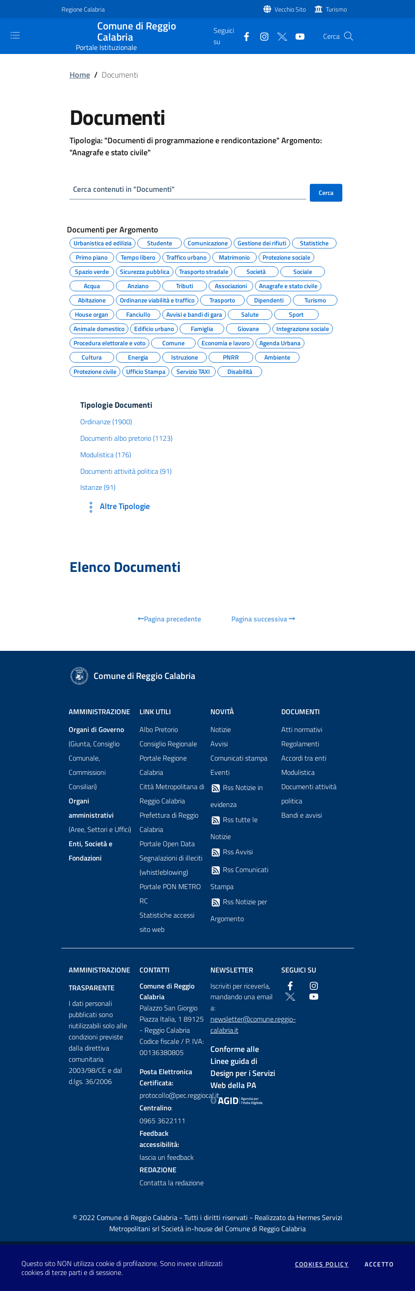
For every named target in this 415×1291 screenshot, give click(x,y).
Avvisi (219, 744)
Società (256, 270)
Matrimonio (234, 256)
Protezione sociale (286, 256)
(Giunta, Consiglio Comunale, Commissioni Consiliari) (96, 758)
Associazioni (231, 285)
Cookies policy (322, 1264)
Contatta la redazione (172, 1183)
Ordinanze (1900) (106, 422)
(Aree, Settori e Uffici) (100, 815)
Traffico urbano (186, 256)
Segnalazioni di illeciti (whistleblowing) (171, 865)
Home (80, 75)
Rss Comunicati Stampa (239, 878)
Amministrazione (99, 712)
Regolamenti (300, 744)
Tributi (184, 285)
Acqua (92, 285)
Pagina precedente (169, 619)
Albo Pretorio (159, 729)
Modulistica (298, 772)
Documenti (300, 712)
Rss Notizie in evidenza (236, 796)
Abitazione (92, 299)
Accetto (379, 1264)
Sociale (302, 270)
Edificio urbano (154, 327)
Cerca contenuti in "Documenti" (127, 189)
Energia (138, 356)
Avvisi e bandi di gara (194, 313)
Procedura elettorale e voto (109, 342)
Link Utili (155, 712)
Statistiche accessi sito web (167, 922)
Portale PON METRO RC (170, 893)
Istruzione (184, 356)
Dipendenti (269, 299)
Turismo (336, 9)
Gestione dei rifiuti (262, 242)
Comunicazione (208, 242)
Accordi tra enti (303, 758)
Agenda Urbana (279, 342)
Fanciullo (138, 313)
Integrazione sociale (302, 327)
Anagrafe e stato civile (288, 285)
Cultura (92, 356)
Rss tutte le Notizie (234, 828)
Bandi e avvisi (301, 815)
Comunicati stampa (238, 758)
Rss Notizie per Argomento (238, 910)
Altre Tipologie (117, 508)
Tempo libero (138, 256)
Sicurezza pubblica (144, 270)
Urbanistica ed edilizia (102, 242)
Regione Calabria (83, 9)
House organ (91, 313)
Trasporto (222, 299)
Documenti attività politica (309, 794)
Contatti (154, 970)
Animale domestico (99, 327)
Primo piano (91, 256)
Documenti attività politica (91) (126, 471)
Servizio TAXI (193, 370)
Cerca (326, 192)
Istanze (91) (97, 488)
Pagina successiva (263, 619)
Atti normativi (301, 729)
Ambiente (277, 356)
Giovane (248, 327)
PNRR (231, 356)
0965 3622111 (162, 1121)
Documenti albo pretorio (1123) (126, 438)
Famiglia (202, 327)
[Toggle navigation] (15, 35)
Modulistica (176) (105, 455)
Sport (296, 313)
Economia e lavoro (225, 342)
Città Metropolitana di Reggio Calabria (172, 794)
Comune (173, 342)
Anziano (137, 285)
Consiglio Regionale (168, 744)
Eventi (220, 772)
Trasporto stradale (203, 270)
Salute (250, 313)
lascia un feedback (167, 1157)
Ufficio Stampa (145, 370)
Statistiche (314, 242)
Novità (222, 712)
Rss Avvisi (231, 852)
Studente (159, 242)
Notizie (220, 729)
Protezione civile (95, 370)
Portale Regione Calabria (163, 765)
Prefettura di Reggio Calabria (169, 822)
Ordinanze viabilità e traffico (157, 299)
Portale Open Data (167, 844)
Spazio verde (92, 270)
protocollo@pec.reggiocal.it (172, 1096)
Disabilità (239, 370)
